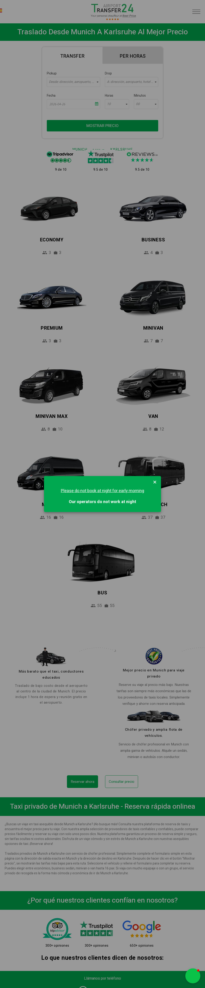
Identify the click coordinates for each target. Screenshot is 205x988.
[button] (192, 975)
